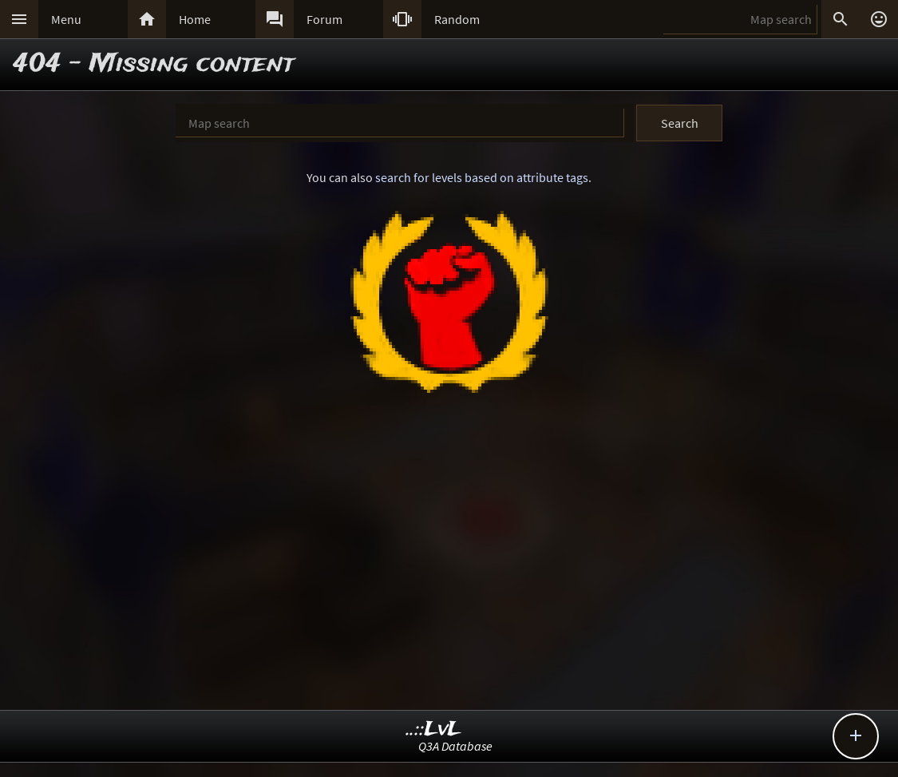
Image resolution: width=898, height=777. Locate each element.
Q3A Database (455, 746)
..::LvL (434, 729)
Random (457, 19)
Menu (66, 19)
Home (195, 19)
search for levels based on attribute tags (481, 177)
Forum (324, 19)
